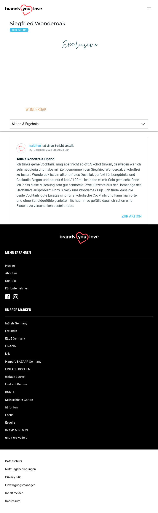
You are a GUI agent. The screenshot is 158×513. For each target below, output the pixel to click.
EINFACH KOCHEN (17, 369)
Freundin (11, 331)
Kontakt (10, 281)
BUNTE (10, 392)
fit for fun (11, 407)
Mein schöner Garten (19, 400)
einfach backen (15, 376)
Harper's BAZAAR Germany (23, 361)
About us (11, 273)
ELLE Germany (15, 338)
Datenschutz (13, 461)
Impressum (12, 501)
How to (10, 265)
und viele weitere (16, 437)
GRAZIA (10, 346)
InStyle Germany (16, 323)
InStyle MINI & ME (17, 430)
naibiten (35, 145)
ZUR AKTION (132, 216)
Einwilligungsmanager (20, 485)
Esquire (10, 422)
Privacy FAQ (13, 477)
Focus (9, 415)
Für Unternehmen (17, 288)
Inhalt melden (14, 493)
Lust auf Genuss (16, 384)
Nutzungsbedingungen (20, 469)
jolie (7, 353)
